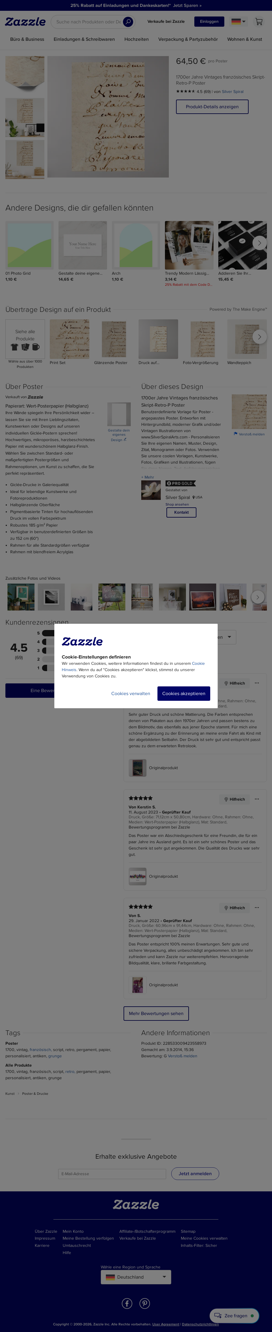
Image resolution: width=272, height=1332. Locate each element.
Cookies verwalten (130, 694)
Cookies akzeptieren (183, 694)
